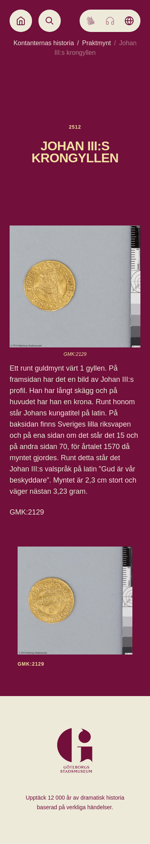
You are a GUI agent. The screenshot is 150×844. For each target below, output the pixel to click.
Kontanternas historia (44, 43)
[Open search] (49, 21)
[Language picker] (129, 21)
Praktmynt (96, 43)
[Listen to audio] (110, 21)
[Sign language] (91, 21)
